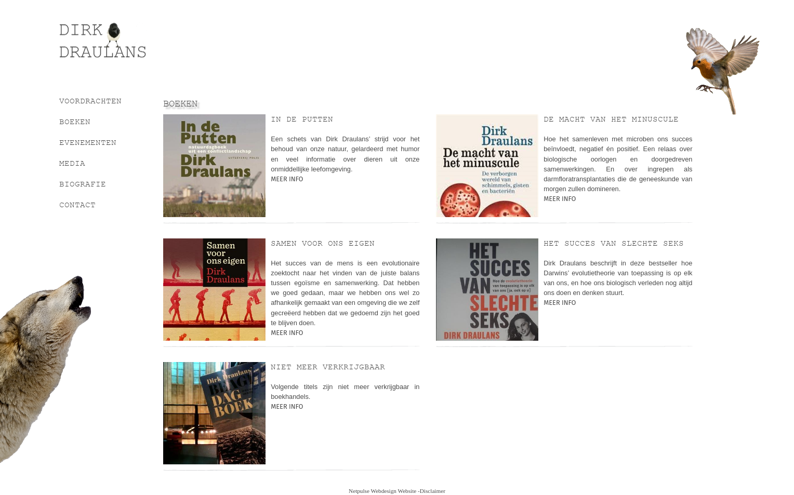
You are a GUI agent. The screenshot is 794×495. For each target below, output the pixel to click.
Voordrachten (90, 100)
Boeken (74, 121)
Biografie (82, 184)
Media (72, 163)
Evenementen (87, 142)
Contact (77, 204)
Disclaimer (432, 491)
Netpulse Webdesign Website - (384, 491)
